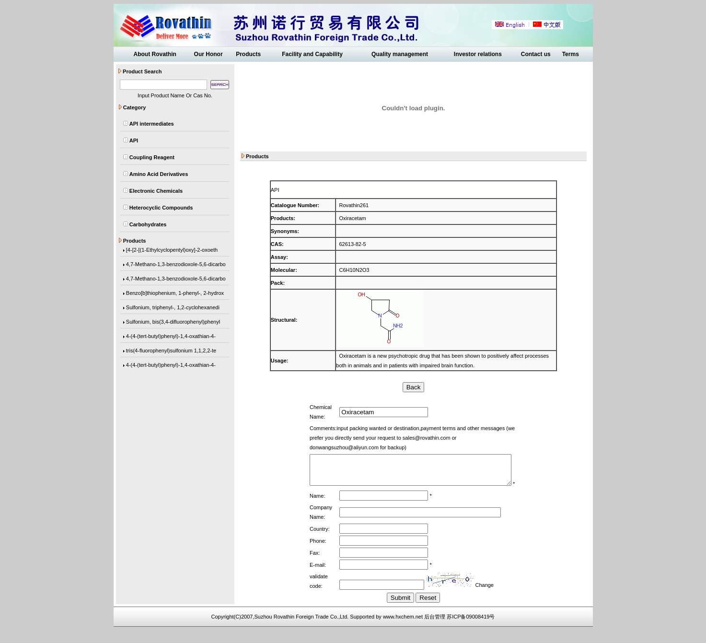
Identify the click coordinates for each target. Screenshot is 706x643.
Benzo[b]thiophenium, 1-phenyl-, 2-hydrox (175, 295)
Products (248, 54)
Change (480, 597)
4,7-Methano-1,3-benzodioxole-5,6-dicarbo (176, 266)
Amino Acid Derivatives (158, 174)
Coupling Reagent (151, 157)
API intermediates (151, 124)
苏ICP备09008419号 (471, 629)
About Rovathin (154, 54)
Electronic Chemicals (156, 191)
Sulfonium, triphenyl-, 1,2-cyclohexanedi (173, 309)
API (133, 140)
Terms (570, 54)
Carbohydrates (148, 224)
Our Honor (208, 54)
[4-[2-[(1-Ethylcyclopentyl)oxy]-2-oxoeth (172, 252)
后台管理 (434, 629)
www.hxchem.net (403, 629)
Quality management (399, 54)
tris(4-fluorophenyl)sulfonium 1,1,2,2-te (171, 352)
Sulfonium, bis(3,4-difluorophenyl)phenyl (173, 324)
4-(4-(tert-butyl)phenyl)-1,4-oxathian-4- (171, 338)
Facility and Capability (312, 54)
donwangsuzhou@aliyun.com (468, 438)
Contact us (536, 54)
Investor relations (478, 54)
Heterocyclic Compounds (161, 207)
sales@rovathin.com (402, 438)
